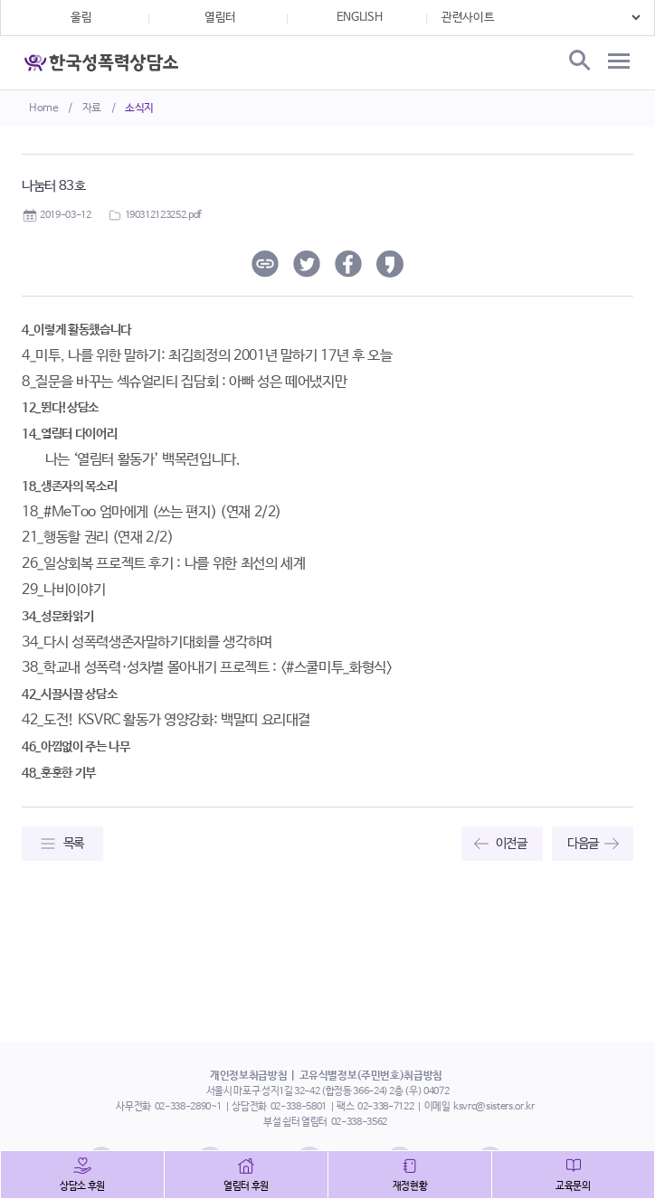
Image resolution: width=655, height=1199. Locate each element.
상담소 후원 (82, 1186)
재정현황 (410, 1186)
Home (44, 108)
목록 (73, 843)
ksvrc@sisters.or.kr (493, 1106)
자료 (91, 108)
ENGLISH (360, 17)
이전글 (511, 843)
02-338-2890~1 (188, 1106)
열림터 (220, 17)
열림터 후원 (246, 1186)
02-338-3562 (359, 1122)
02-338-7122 (385, 1106)
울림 (81, 17)
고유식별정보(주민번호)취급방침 (370, 1076)
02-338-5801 (299, 1106)
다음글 (583, 843)
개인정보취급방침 (248, 1076)
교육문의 (573, 1186)
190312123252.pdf (163, 215)
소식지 (139, 108)
